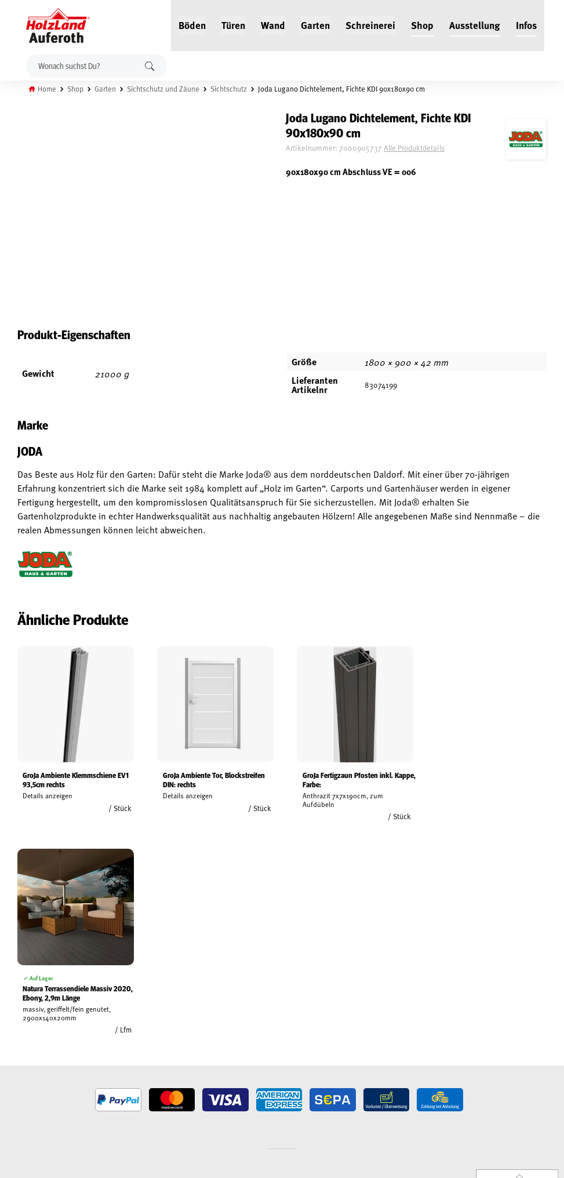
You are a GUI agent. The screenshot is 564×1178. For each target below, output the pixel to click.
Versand (20, 1072)
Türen (233, 24)
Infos (526, 24)
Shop (422, 24)
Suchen (149, 66)
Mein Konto (25, 1005)
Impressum (24, 1058)
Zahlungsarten (32, 1085)
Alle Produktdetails (422, 148)
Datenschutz (28, 1045)
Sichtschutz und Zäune (164, 88)
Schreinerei (370, 24)
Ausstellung (474, 24)
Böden (192, 24)
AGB (12, 1018)
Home (47, 88)
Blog (107, 1018)
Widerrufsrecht (33, 1032)
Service (111, 1032)
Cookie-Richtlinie (35, 1098)
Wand (273, 24)
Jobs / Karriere (124, 1005)
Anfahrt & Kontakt (235, 1065)
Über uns (114, 1058)
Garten (315, 24)
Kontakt (113, 1045)
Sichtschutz (229, 88)
